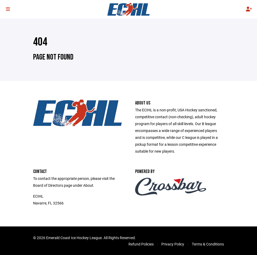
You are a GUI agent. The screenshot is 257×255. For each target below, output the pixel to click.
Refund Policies (141, 244)
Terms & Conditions (208, 244)
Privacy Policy (172, 244)
